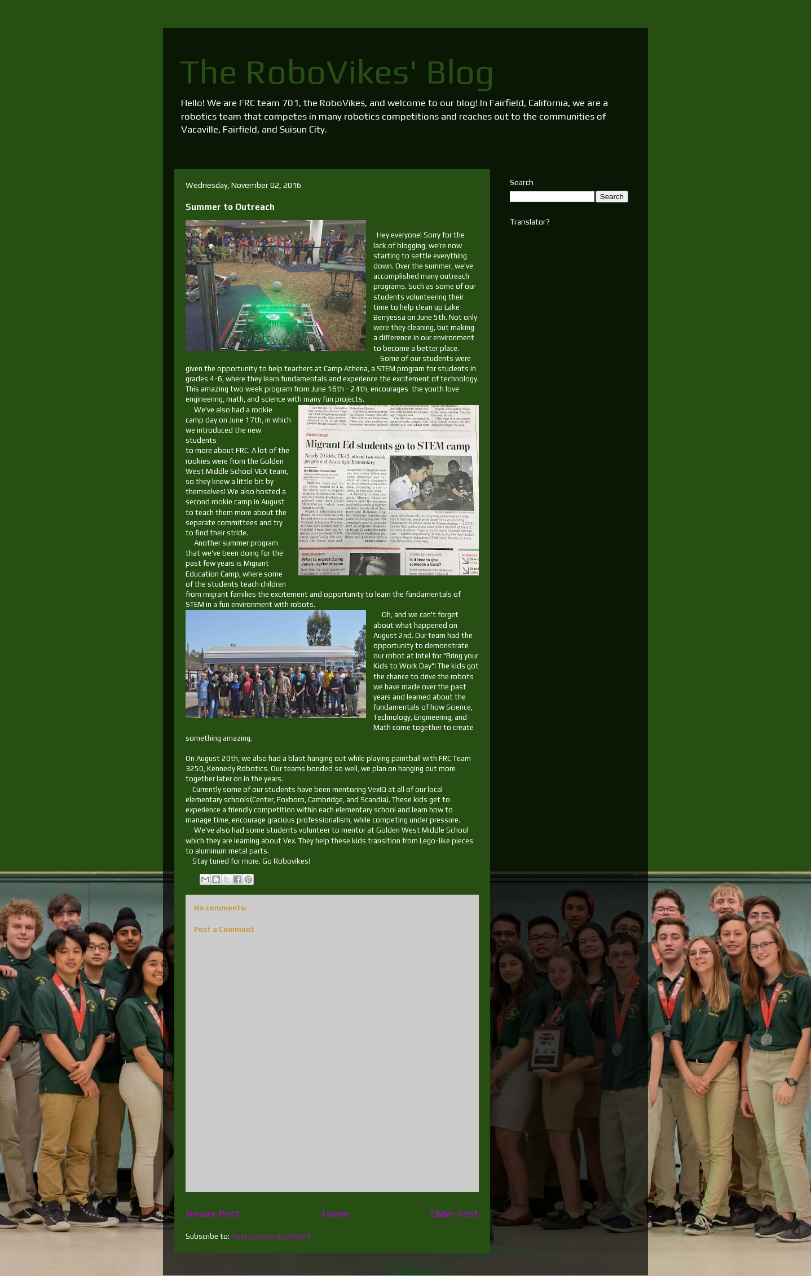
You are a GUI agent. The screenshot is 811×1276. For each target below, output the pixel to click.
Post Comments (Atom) (270, 1236)
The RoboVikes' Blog (337, 71)
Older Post (455, 1214)
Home (336, 1214)
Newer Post (213, 1214)
